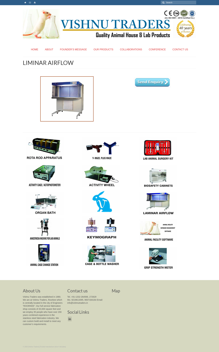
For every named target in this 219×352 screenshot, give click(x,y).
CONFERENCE (157, 49)
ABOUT (49, 49)
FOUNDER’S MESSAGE (73, 49)
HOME (34, 49)
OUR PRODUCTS (103, 49)
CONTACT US (180, 49)
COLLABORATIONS (131, 49)
